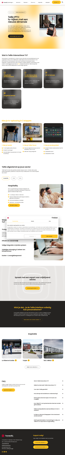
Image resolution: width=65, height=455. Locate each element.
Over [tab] (50, 221)
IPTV (19, 64)
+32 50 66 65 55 (5, 443)
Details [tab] (32, 221)
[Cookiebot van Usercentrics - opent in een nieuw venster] (53, 218)
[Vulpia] (32, 349)
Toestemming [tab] (15, 221)
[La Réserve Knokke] (11, 349)
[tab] (6, 178)
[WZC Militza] (53, 349)
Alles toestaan (49, 236)
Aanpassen (32, 236)
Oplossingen (12, 12)
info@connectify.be (6, 445)
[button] (10, 2)
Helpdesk (48, 2)
